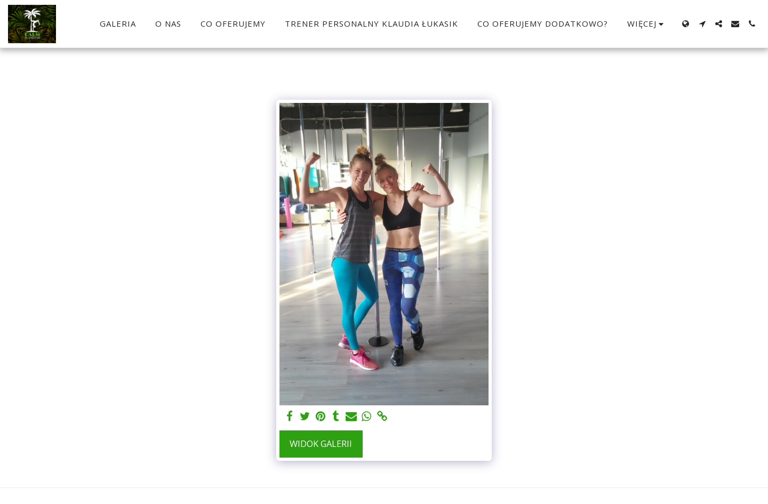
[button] (702, 24)
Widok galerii (321, 443)
